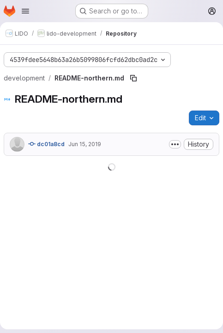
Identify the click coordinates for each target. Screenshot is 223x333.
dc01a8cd (46, 144)
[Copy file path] (133, 78)
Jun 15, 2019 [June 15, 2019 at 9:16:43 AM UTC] (84, 144)
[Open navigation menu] (25, 11)
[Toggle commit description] (175, 144)
